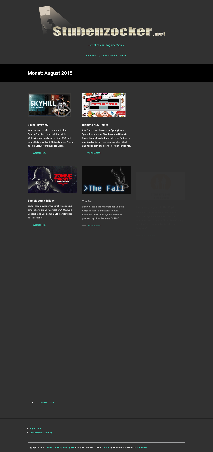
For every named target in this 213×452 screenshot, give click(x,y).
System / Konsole (106, 55)
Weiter (43, 402)
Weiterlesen (39, 153)
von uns (124, 55)
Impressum (35, 428)
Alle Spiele (91, 55)
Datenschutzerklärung (41, 432)
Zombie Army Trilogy (41, 201)
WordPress (142, 447)
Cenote (105, 447)
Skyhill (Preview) (38, 125)
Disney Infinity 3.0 (147, 125)
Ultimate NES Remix (95, 125)
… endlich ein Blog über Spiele (106, 45)
